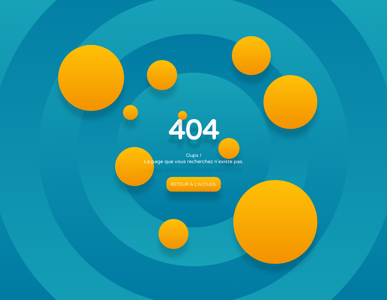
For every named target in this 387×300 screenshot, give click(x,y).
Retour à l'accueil (194, 184)
